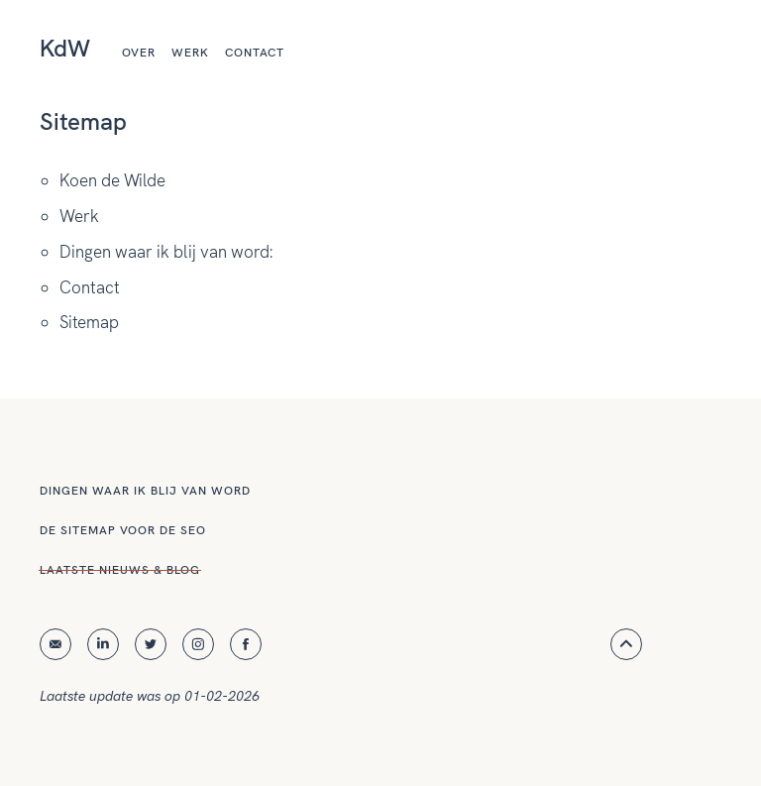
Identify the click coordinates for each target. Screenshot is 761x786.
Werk (190, 52)
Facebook (246, 644)
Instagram (198, 644)
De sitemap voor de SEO (123, 530)
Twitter (150, 644)
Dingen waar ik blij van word (145, 491)
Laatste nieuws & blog (120, 570)
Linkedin (103, 644)
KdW (65, 48)
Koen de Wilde (112, 180)
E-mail (56, 644)
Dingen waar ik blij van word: (165, 252)
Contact (254, 52)
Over (139, 52)
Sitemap (89, 322)
